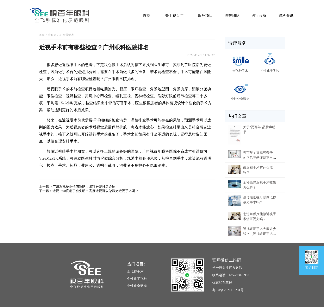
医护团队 (232, 15)
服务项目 (205, 15)
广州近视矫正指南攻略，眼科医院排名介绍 (83, 186)
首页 (146, 15)
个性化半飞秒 (137, 278)
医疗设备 (259, 15)
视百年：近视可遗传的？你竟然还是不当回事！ (259, 157)
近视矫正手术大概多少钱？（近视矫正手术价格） (259, 234)
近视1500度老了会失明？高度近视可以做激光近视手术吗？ (95, 191)
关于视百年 (174, 15)
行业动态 (68, 35)
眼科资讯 (286, 15)
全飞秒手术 (135, 271)
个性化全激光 (137, 286)
